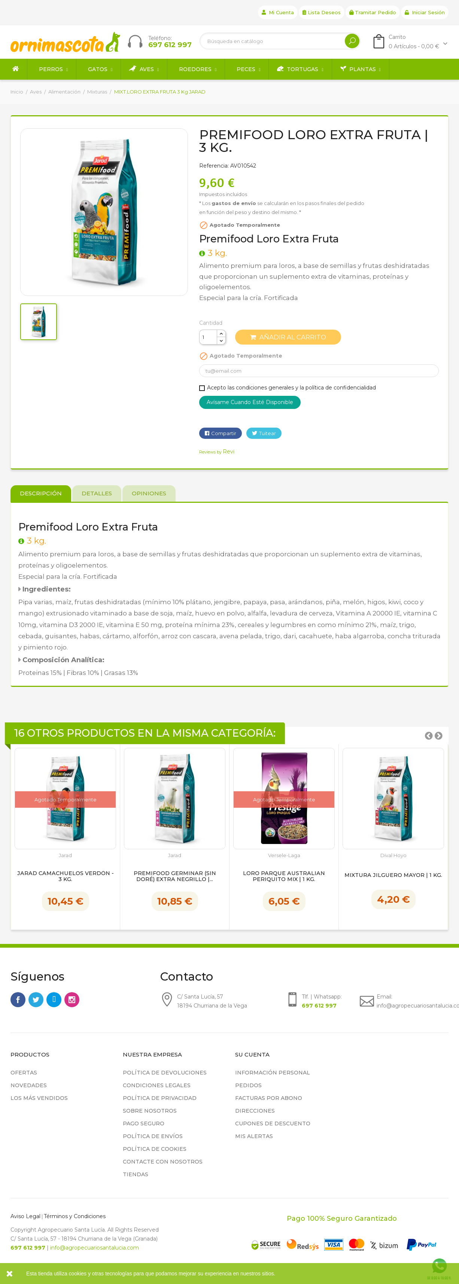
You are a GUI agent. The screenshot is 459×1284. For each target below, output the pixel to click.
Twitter (35, 999)
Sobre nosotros (150, 1110)
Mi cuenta (278, 12)
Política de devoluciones (165, 1072)
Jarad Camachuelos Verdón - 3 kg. (65, 877)
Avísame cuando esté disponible (250, 402)
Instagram (71, 999)
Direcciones (255, 1110)
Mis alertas (254, 1136)
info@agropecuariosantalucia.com (94, 1247)
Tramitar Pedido (372, 12)
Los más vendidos (39, 1098)
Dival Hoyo (393, 855)
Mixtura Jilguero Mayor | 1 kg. (393, 875)
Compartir (223, 433)
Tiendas (135, 1174)
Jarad (65, 855)
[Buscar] (280, 41)
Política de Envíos (153, 1136)
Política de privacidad (160, 1098)
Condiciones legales (157, 1085)
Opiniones (149, 493)
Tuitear (267, 433)
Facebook (17, 999)
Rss (53, 999)
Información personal (272, 1072)
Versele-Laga (284, 855)
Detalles (97, 493)
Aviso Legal (25, 1216)
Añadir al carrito (288, 337)
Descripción (41, 493)
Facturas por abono (268, 1098)
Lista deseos (322, 12)
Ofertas (23, 1072)
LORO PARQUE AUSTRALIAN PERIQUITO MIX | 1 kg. (284, 877)
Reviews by (216, 452)
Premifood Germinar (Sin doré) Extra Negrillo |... (175, 877)
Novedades (28, 1085)
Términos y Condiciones (75, 1216)
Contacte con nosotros (163, 1161)
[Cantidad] (208, 337)
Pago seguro (143, 1123)
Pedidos (248, 1085)
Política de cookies (154, 1149)
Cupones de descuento (272, 1123)
